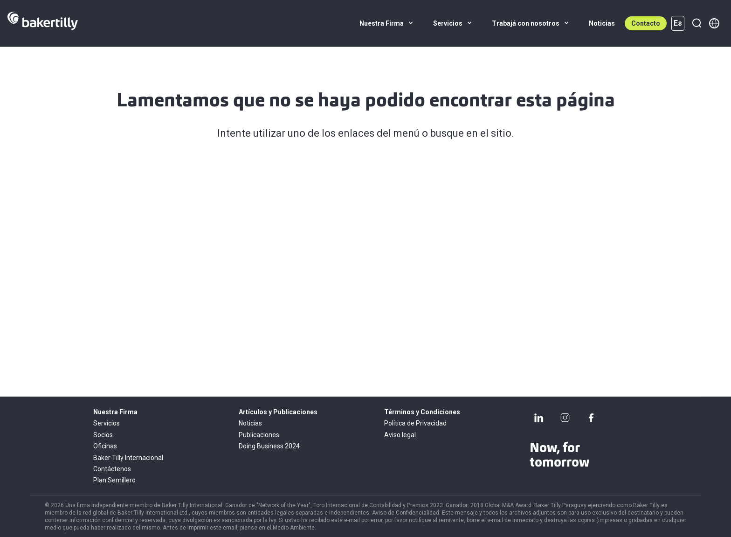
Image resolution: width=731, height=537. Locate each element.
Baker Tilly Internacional (128, 457)
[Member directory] (714, 23)
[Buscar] (696, 23)
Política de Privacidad (415, 423)
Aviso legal (400, 435)
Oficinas (105, 446)
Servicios (106, 423)
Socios (103, 435)
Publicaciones (259, 435)
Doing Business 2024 (269, 446)
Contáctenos (112, 469)
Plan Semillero (114, 480)
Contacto (645, 23)
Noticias (250, 423)
